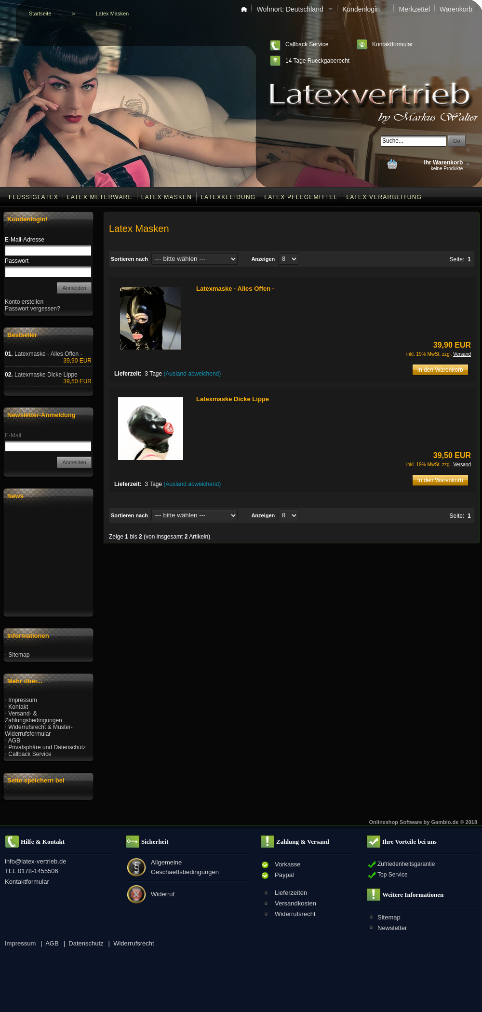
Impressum (22, 700)
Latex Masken (166, 197)
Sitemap (18, 654)
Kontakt (18, 706)
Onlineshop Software (395, 822)
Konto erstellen (24, 301)
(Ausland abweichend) (192, 373)
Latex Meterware (100, 197)
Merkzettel (414, 9)
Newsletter (392, 927)
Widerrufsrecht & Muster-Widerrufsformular (39, 730)
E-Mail (13, 435)
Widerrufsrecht (295, 914)
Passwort (16, 260)
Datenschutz (85, 943)
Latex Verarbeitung (384, 197)
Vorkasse (287, 864)
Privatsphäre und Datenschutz (47, 747)
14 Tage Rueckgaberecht (317, 60)
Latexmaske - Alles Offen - (235, 288)
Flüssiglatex (33, 197)
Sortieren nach (129, 259)
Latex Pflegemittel (300, 197)
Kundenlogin (365, 9)
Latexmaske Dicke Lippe (232, 399)
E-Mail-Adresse (24, 239)
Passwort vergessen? (32, 308)
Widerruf (162, 894)
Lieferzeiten (291, 892)
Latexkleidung (228, 197)
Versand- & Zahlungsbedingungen (33, 717)
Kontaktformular (392, 44)
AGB (14, 740)
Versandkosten (295, 903)
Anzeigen (263, 259)
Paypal (284, 874)
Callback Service (306, 44)
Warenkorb (456, 9)
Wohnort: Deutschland (294, 9)
